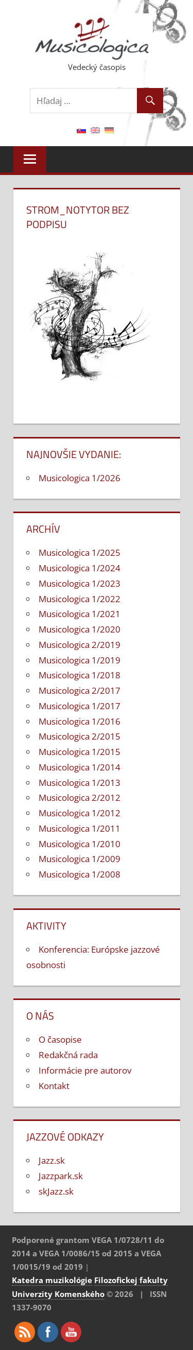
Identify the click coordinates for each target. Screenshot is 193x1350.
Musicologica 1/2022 (79, 599)
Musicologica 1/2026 (79, 478)
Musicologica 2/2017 (79, 690)
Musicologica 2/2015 (79, 736)
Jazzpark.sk (61, 1176)
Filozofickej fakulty (131, 1280)
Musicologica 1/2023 (79, 583)
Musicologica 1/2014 (79, 767)
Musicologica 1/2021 (79, 614)
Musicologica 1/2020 (79, 629)
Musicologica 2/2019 (79, 645)
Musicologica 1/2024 (79, 568)
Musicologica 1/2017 (79, 706)
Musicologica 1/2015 (79, 752)
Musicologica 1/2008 (79, 874)
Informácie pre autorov (85, 1070)
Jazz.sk (52, 1160)
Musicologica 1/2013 (79, 782)
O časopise (60, 1039)
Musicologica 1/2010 (79, 844)
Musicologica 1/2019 (79, 660)
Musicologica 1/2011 (79, 828)
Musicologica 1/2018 (79, 675)
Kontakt (54, 1086)
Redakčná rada (68, 1055)
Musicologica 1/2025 (79, 552)
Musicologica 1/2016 (79, 721)
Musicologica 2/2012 (79, 797)
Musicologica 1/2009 (79, 859)
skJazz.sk (56, 1191)
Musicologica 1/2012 (79, 813)
